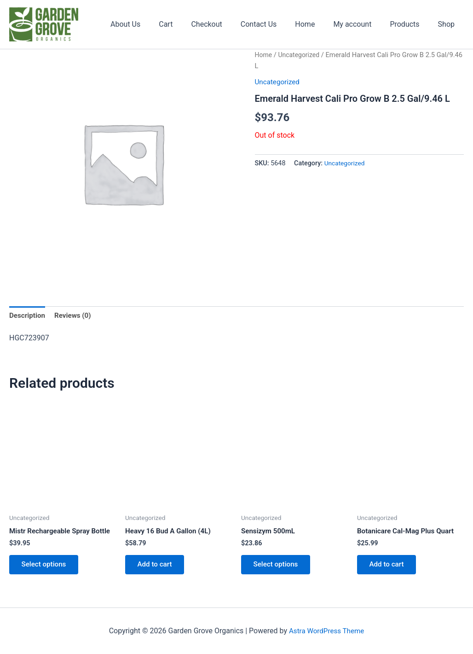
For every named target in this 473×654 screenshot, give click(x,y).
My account (361, 24)
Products (410, 24)
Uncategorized (301, 55)
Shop (448, 24)
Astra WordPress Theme (326, 630)
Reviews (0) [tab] (75, 315)
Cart (189, 24)
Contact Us (275, 24)
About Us (153, 24)
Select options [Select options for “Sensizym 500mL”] (278, 567)
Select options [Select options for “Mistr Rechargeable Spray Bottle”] (46, 567)
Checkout (226, 24)
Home (318, 24)
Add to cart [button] (157, 567)
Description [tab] (28, 315)
